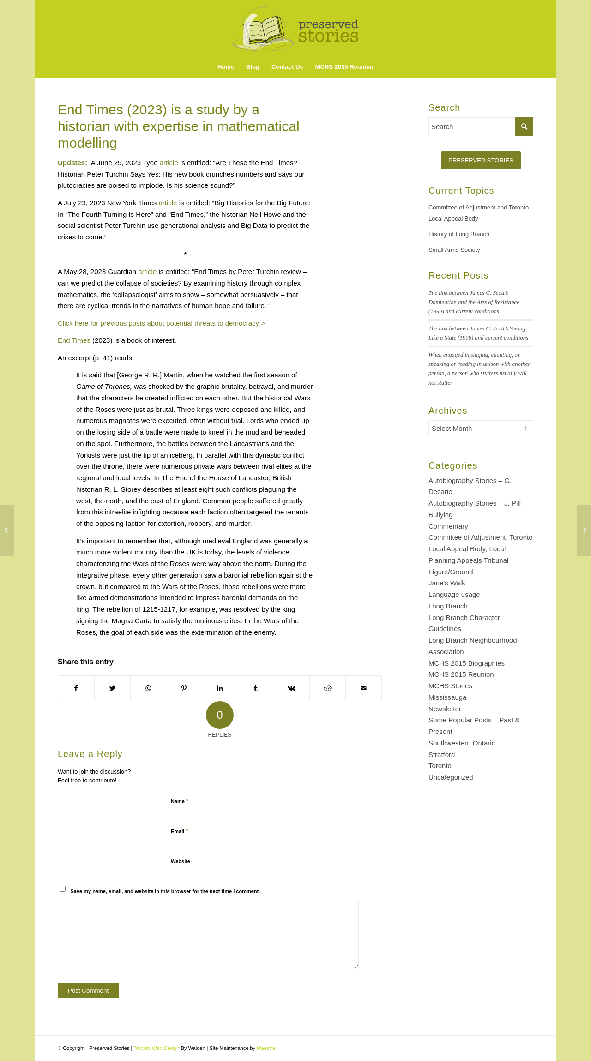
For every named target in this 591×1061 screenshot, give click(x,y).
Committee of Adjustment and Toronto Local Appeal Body (478, 213)
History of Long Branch (458, 234)
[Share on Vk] (292, 688)
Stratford (441, 754)
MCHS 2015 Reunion (461, 674)
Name (179, 801)
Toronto (440, 765)
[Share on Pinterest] (184, 688)
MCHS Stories (450, 686)
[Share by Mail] (363, 688)
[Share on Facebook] (76, 688)
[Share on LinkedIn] (220, 688)
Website (180, 861)
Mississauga (447, 697)
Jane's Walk (446, 583)
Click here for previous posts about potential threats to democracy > (161, 323)
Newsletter (444, 709)
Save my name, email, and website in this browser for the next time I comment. (165, 891)
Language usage (454, 594)
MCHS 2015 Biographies (466, 663)
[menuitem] (225, 66)
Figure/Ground (450, 572)
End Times (74, 340)
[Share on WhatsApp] (148, 688)
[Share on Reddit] (327, 688)
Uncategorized (450, 777)
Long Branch (448, 606)
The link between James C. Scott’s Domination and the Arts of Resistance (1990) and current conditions (473, 302)
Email (179, 831)
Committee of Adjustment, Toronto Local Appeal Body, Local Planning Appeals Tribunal (480, 548)
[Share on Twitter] (112, 688)
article (169, 163)
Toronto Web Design (156, 1048)
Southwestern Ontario (461, 743)
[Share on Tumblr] (256, 688)
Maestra (266, 1048)
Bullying (440, 515)
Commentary (448, 526)
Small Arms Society (454, 249)
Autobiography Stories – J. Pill (474, 503)
